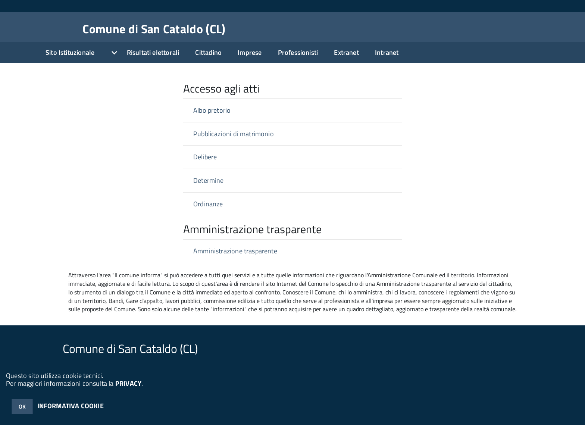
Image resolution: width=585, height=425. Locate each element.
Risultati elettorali (153, 52)
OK (22, 406)
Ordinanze (208, 204)
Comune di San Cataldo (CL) (153, 29)
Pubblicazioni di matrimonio (233, 134)
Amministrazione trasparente (235, 251)
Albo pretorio (212, 110)
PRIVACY (128, 383)
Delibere (205, 157)
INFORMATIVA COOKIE (70, 406)
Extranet (346, 52)
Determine (208, 180)
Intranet (386, 52)
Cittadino (208, 52)
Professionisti (298, 52)
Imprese (250, 52)
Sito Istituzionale (70, 52)
